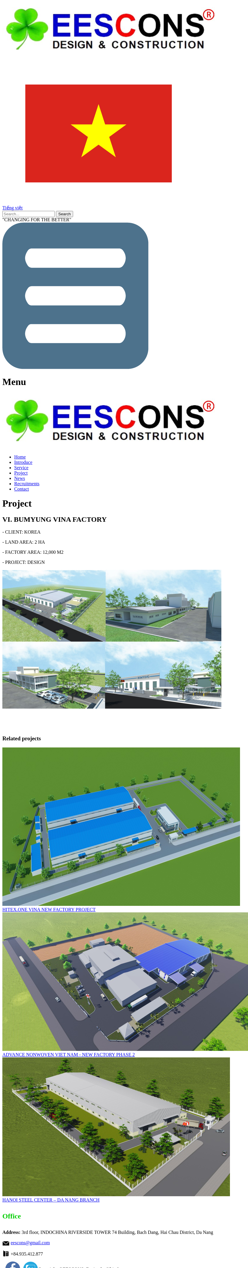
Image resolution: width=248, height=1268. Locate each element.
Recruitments (26, 483)
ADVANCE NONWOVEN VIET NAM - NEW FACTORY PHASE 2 (68, 1054)
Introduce (23, 462)
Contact (21, 488)
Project (21, 472)
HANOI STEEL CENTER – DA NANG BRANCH (50, 1199)
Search (64, 214)
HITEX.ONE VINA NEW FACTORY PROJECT (49, 909)
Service (21, 467)
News (19, 478)
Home (20, 456)
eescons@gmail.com (30, 1242)
